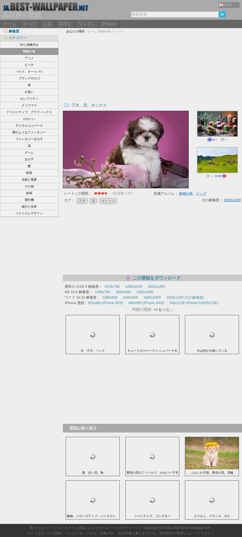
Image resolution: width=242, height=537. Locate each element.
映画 (29, 173)
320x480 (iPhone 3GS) (105, 303)
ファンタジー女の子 (29, 139)
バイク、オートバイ (29, 71)
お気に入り (86, 528)
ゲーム (29, 152)
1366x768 (102, 292)
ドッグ (118, 31)
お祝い (29, 92)
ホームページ (108, 528)
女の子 (29, 159)
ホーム (9, 24)
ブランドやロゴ (29, 78)
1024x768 (111, 286)
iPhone (109, 24)
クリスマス (29, 105)
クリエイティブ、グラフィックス (29, 112)
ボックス (108, 201)
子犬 (82, 201)
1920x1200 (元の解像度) (185, 297)
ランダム (87, 24)
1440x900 (130, 297)
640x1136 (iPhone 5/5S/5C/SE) (194, 303)
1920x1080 (144, 292)
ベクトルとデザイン (29, 213)
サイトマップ (131, 528)
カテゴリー (14, 38)
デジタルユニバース (29, 125)
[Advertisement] (152, 67)
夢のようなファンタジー (29, 132)
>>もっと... (163, 309)
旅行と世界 (29, 206)
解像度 (11, 31)
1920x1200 (232, 200)
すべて (29, 24)
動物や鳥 (29, 51)
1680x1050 (152, 297)
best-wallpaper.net (196, 528)
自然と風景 (29, 179)
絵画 (29, 193)
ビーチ (29, 65)
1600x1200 (156, 286)
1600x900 (123, 292)
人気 (47, 24)
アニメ (29, 58)
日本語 (226, 4)
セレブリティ (29, 98)
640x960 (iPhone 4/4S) (146, 303)
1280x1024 (133, 286)
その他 (29, 186)
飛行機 (29, 200)
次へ (217, 162)
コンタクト (66, 528)
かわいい (29, 119)
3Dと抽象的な (29, 44)
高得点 (64, 24)
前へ (217, 126)
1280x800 (109, 297)
